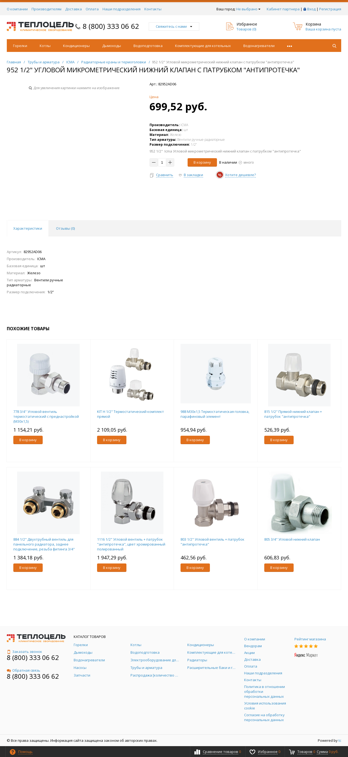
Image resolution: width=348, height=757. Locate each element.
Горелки (20, 45)
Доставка (73, 9)
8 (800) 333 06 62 (111, 26)
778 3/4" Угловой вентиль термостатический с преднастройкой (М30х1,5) (46, 416)
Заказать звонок (24, 651)
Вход (311, 9)
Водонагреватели (259, 45)
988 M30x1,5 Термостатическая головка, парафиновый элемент (215, 414)
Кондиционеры (76, 45)
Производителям (46, 9)
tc (339, 740)
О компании (17, 9)
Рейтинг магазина (310, 639)
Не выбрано (248, 9)
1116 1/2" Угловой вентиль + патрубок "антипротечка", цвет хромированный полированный (131, 544)
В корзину (202, 162)
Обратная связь (23, 670)
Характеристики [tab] (27, 228)
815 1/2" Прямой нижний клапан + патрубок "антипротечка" (293, 414)
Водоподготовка (148, 45)
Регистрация (330, 9)
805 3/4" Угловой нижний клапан (292, 539)
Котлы (45, 45)
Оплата (92, 9)
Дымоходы (111, 45)
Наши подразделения (121, 9)
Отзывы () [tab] (65, 228)
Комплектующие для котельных (203, 45)
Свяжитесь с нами (174, 26)
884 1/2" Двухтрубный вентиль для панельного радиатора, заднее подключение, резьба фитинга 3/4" (44, 544)
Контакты (152, 9)
